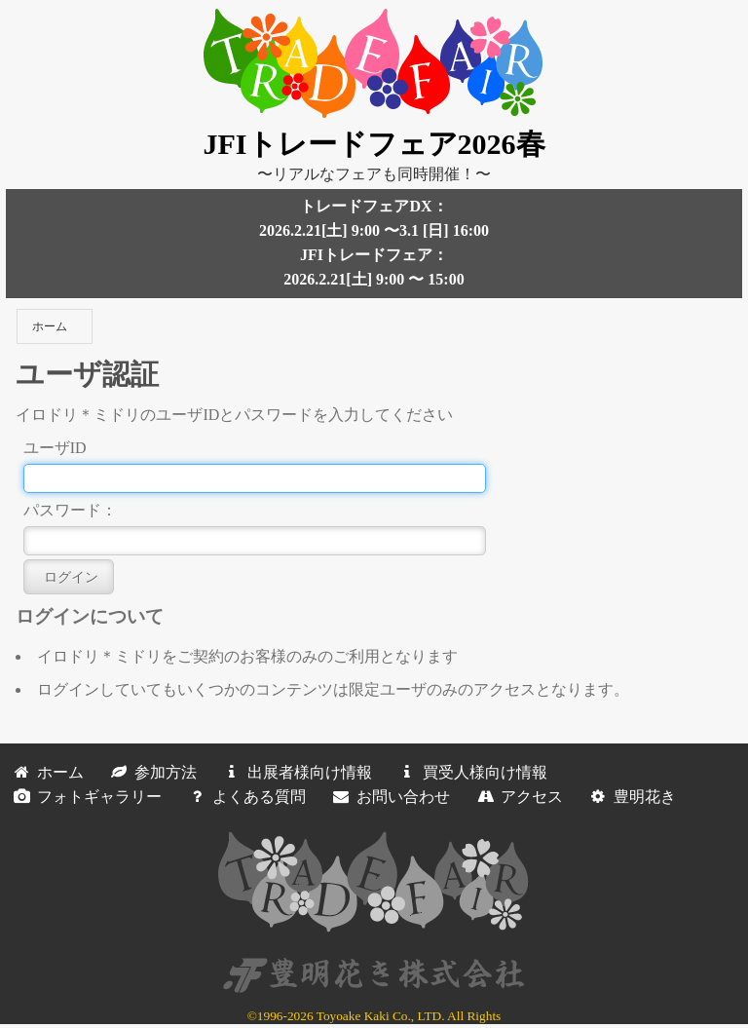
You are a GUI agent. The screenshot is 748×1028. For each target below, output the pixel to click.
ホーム (49, 326)
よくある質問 (243, 796)
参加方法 (150, 772)
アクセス (516, 796)
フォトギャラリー (84, 796)
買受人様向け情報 (469, 772)
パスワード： (70, 510)
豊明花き (629, 796)
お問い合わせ (387, 796)
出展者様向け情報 (294, 772)
